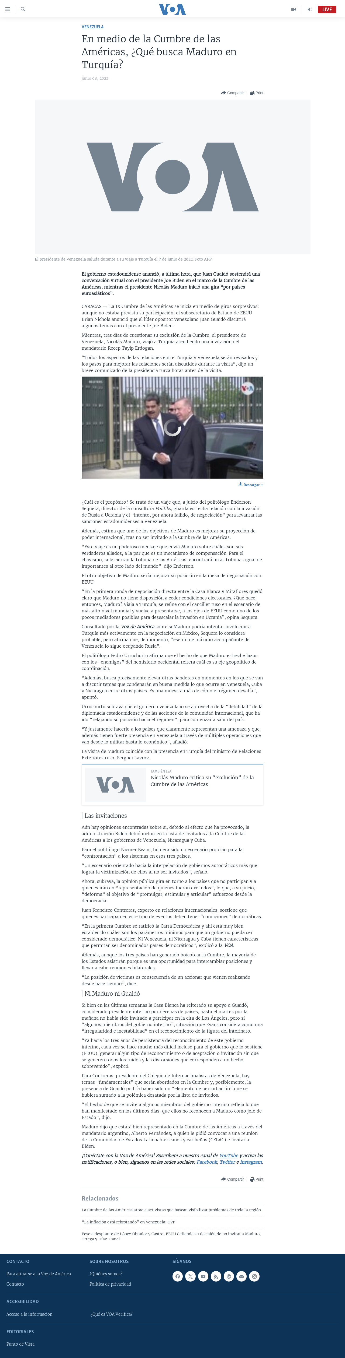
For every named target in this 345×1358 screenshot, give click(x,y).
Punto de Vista (20, 1344)
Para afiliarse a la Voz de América (38, 1274)
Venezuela (93, 27)
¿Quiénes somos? (105, 1274)
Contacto (15, 1284)
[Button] (232, 93)
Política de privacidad (110, 1284)
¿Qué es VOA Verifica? (112, 1314)
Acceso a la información (29, 1314)
